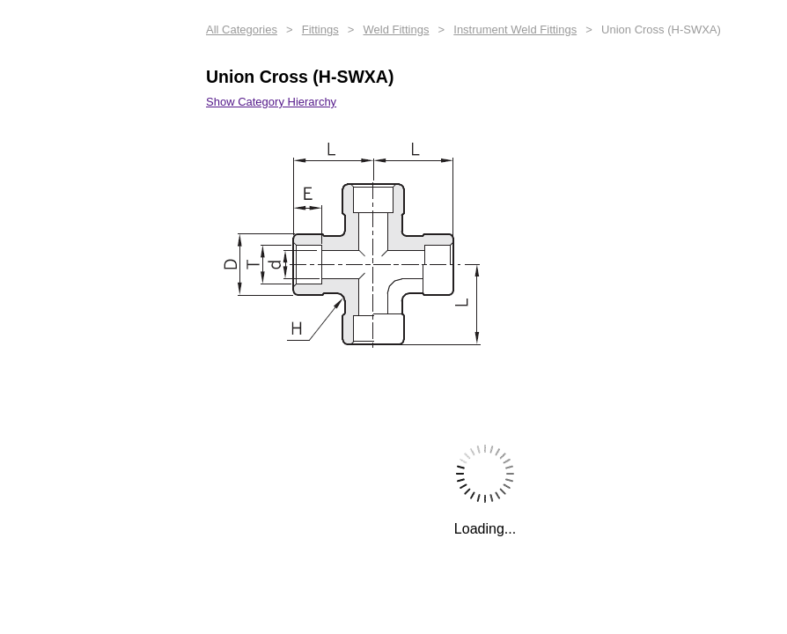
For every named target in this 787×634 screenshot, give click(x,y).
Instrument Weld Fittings (515, 29)
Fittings (320, 29)
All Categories (241, 29)
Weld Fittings (397, 29)
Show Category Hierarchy (271, 101)
